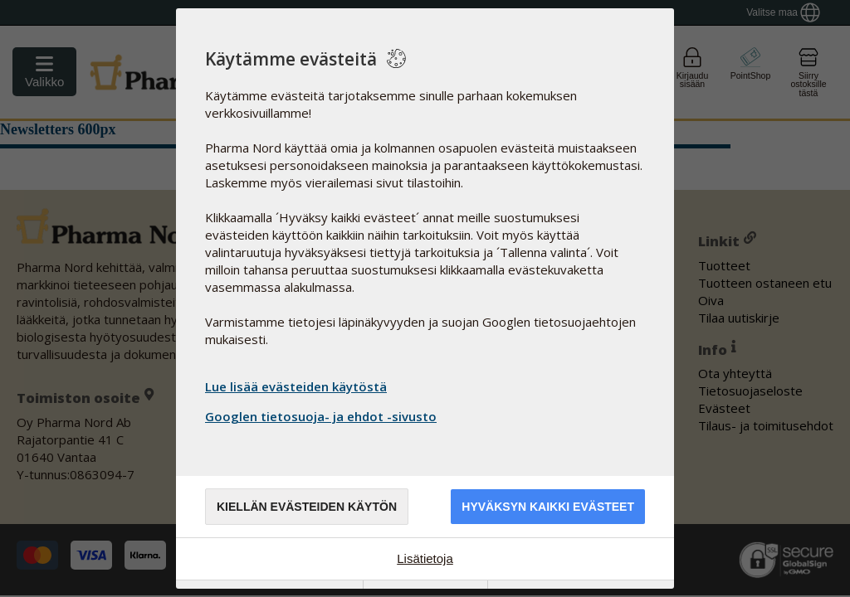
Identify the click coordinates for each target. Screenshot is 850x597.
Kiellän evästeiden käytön (307, 506)
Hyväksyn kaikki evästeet (548, 506)
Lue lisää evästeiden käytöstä (296, 386)
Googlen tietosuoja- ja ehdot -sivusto (323, 416)
